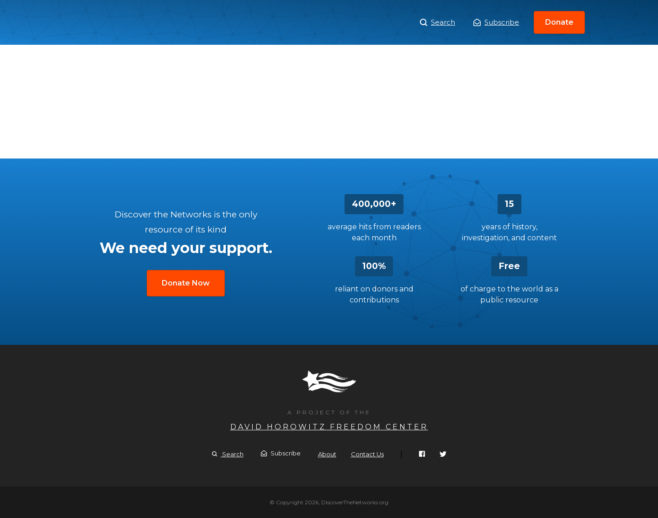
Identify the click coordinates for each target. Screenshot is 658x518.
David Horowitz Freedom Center (329, 427)
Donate (559, 22)
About (327, 454)
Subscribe (496, 22)
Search (437, 22)
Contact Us (367, 454)
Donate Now (186, 283)
